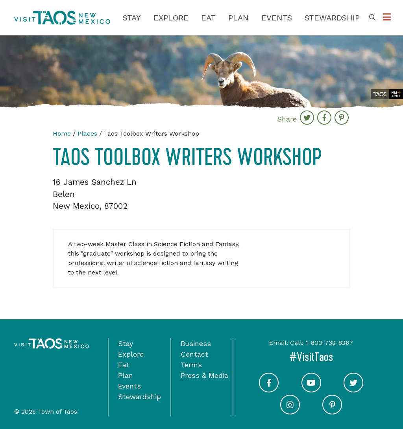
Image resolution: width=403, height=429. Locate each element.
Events (276, 17)
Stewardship (332, 17)
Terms (191, 365)
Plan (238, 17)
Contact (194, 354)
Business (196, 343)
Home (62, 133)
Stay (132, 17)
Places (87, 133)
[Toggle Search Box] (372, 18)
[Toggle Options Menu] (387, 17)
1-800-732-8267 (329, 342)
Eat (208, 17)
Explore (171, 17)
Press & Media (204, 375)
